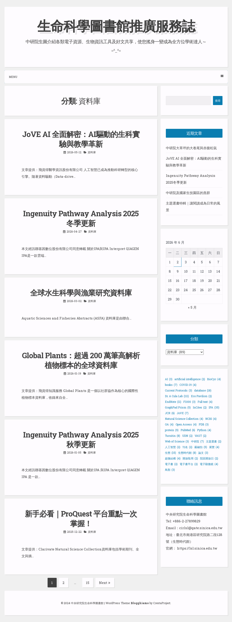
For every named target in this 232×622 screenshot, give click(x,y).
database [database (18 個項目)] (202, 390)
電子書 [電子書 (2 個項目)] (171, 464)
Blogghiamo (140, 603)
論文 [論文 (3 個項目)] (203, 453)
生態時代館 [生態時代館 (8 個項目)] (187, 453)
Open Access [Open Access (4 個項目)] (186, 424)
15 (89, 582)
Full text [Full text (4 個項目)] (205, 402)
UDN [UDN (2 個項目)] (187, 436)
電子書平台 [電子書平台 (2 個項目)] (189, 464)
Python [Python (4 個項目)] (204, 430)
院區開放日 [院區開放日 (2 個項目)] (209, 458)
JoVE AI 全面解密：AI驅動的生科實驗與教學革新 (81, 139)
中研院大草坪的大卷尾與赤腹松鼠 (191, 148)
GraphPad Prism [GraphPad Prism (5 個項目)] (178, 407)
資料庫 (92, 152)
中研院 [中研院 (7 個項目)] (197, 441)
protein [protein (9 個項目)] (172, 430)
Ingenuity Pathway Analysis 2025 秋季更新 (81, 439)
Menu (116, 77)
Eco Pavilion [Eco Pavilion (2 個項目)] (201, 396)
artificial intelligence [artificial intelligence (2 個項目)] (189, 379)
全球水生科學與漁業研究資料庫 (81, 293)
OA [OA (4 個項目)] (169, 424)
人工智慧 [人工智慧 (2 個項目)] (172, 447)
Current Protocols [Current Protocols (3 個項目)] (178, 390)
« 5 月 (192, 307)
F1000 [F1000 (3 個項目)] (189, 402)
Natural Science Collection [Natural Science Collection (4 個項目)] (184, 419)
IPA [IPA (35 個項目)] (214, 407)
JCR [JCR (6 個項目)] (170, 413)
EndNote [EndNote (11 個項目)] (173, 402)
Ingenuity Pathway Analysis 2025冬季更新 (81, 218)
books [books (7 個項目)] (171, 385)
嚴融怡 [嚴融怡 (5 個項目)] (200, 447)
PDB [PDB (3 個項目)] (204, 424)
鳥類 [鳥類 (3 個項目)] (170, 470)
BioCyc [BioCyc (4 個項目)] (214, 379)
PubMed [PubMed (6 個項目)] (188, 430)
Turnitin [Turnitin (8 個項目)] (172, 436)
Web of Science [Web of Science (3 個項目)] (177, 441)
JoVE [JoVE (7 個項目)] (182, 413)
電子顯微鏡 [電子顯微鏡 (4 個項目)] (209, 464)
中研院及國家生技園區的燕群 (188, 192)
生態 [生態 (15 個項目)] (170, 453)
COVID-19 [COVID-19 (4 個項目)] (187, 385)
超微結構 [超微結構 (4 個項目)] (173, 458)
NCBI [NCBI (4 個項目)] (211, 419)
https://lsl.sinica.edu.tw (197, 548)
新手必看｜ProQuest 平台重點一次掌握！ (81, 518)
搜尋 (217, 100)
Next (104, 582)
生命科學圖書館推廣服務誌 (116, 26)
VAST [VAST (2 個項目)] (200, 436)
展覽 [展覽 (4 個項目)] (214, 447)
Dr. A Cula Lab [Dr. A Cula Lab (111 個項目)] (177, 396)
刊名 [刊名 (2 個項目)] (187, 447)
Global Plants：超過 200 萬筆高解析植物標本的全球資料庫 (81, 360)
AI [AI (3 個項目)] (168, 379)
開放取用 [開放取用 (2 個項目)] (190, 458)
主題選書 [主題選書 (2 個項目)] (213, 441)
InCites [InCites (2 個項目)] (200, 407)
